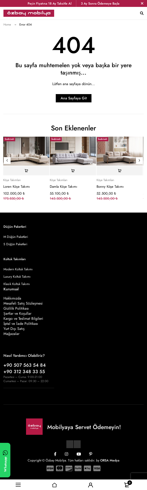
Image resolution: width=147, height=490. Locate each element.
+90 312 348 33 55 (24, 371)
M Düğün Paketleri (15, 236)
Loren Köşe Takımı (16, 186)
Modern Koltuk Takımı (18, 269)
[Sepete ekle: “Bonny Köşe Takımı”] (120, 170)
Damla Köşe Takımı (63, 186)
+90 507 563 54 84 (24, 365)
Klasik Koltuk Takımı (16, 284)
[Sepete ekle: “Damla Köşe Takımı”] (73, 170)
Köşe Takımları (12, 180)
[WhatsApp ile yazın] (5, 460)
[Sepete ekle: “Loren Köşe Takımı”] (26, 170)
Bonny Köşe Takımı (110, 186)
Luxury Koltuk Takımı (17, 276)
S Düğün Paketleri (15, 244)
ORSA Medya (109, 460)
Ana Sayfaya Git (74, 98)
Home (7, 24)
